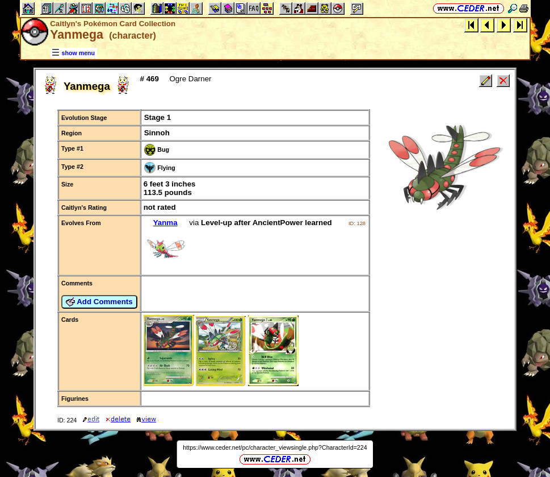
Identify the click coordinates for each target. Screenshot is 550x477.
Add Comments (99, 301)
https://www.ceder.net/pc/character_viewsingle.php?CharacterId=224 (275, 447)
